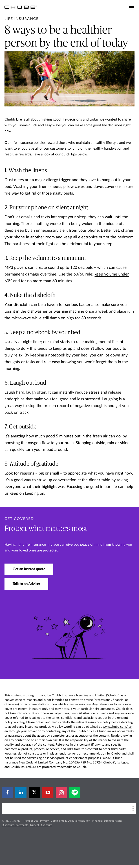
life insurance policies (29, 142)
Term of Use (31, 820)
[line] (74, 792)
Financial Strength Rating (107, 820)
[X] (34, 792)
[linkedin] (20, 792)
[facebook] (7, 792)
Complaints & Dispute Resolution (70, 820)
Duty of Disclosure (41, 825)
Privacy (44, 820)
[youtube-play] (47, 792)
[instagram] (61, 792)
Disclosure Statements (15, 825)
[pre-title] (21, 19)
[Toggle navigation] (132, 8)
